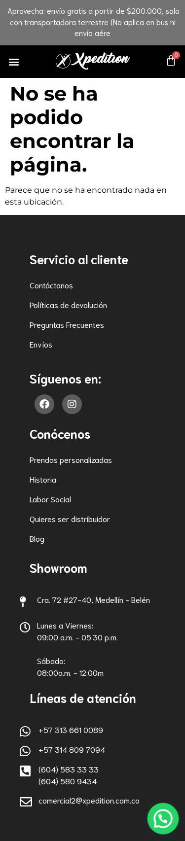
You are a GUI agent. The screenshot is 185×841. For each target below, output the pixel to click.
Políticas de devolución (68, 304)
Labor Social (50, 498)
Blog (37, 538)
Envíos (41, 344)
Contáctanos (51, 285)
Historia (43, 479)
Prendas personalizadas (71, 459)
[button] (14, 61)
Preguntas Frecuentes (67, 324)
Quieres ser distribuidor (70, 518)
